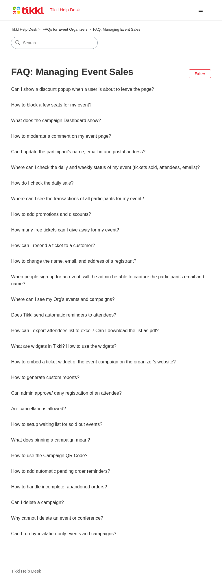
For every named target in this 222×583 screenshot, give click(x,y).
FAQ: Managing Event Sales (116, 29)
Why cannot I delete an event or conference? (57, 518)
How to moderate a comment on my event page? (61, 136)
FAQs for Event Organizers (64, 29)
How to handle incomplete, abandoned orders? (59, 486)
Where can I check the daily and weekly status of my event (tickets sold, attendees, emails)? (105, 167)
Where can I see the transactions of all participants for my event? (77, 198)
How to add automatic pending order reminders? (60, 471)
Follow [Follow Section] (200, 74)
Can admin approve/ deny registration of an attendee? (66, 393)
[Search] (54, 43)
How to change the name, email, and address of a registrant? (73, 261)
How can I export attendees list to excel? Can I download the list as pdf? (85, 330)
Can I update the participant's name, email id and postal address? (78, 151)
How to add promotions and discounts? (51, 214)
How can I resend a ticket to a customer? (53, 245)
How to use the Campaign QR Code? (49, 455)
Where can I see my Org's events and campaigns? (62, 299)
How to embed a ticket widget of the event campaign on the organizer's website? (93, 361)
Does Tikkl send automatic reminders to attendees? (63, 314)
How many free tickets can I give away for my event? (65, 229)
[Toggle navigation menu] (200, 10)
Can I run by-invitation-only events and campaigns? (63, 533)
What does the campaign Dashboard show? (56, 120)
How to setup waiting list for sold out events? (56, 424)
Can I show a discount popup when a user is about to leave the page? (82, 89)
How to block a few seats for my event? (51, 104)
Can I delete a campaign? (37, 502)
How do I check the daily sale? (42, 183)
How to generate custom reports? (45, 377)
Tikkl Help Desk (24, 29)
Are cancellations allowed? (38, 408)
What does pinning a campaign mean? (50, 439)
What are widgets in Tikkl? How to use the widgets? (63, 346)
